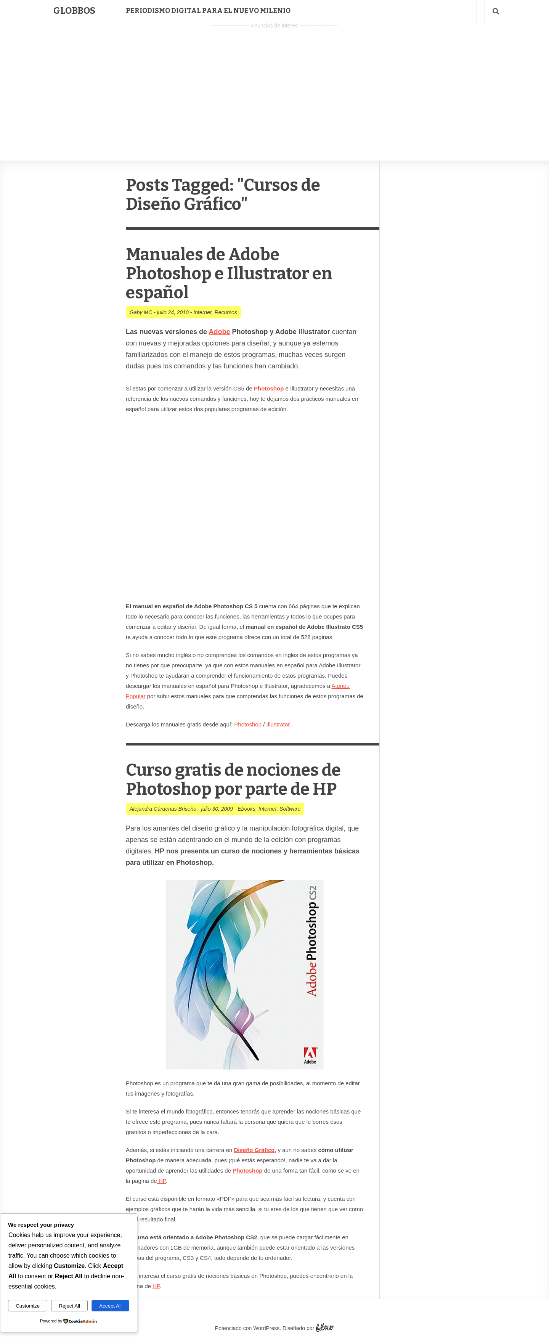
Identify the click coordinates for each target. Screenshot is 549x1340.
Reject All (69, 1306)
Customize (28, 1306)
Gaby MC (141, 312)
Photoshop (248, 724)
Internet (202, 312)
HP (162, 1181)
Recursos (226, 312)
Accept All (110, 1306)
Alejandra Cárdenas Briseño (163, 809)
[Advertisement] (274, 84)
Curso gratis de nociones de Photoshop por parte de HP (233, 779)
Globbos (74, 10)
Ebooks (246, 809)
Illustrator (278, 724)
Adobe (219, 332)
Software (289, 809)
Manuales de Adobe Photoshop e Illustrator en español (229, 273)
